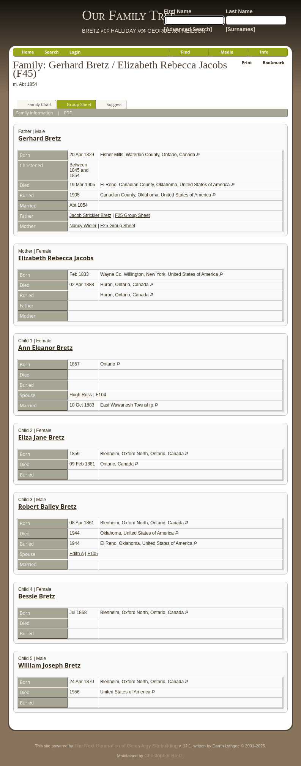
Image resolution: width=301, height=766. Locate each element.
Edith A (76, 553)
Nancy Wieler (82, 225)
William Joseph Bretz (49, 665)
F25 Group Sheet (132, 215)
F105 (92, 553)
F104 (101, 394)
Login (75, 52)
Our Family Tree (129, 15)
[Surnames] (240, 29)
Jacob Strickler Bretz (90, 215)
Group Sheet (75, 104)
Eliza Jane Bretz (41, 437)
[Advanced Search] (188, 29)
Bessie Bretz (36, 596)
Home (28, 52)
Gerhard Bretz (39, 138)
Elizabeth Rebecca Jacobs (55, 258)
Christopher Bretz (163, 755)
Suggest (111, 104)
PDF (67, 113)
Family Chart (36, 104)
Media (227, 52)
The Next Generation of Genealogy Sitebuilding (126, 746)
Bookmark (273, 62)
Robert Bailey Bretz (47, 506)
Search (52, 52)
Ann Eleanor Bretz (45, 347)
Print (247, 62)
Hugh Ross (80, 394)
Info (264, 52)
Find (185, 52)
